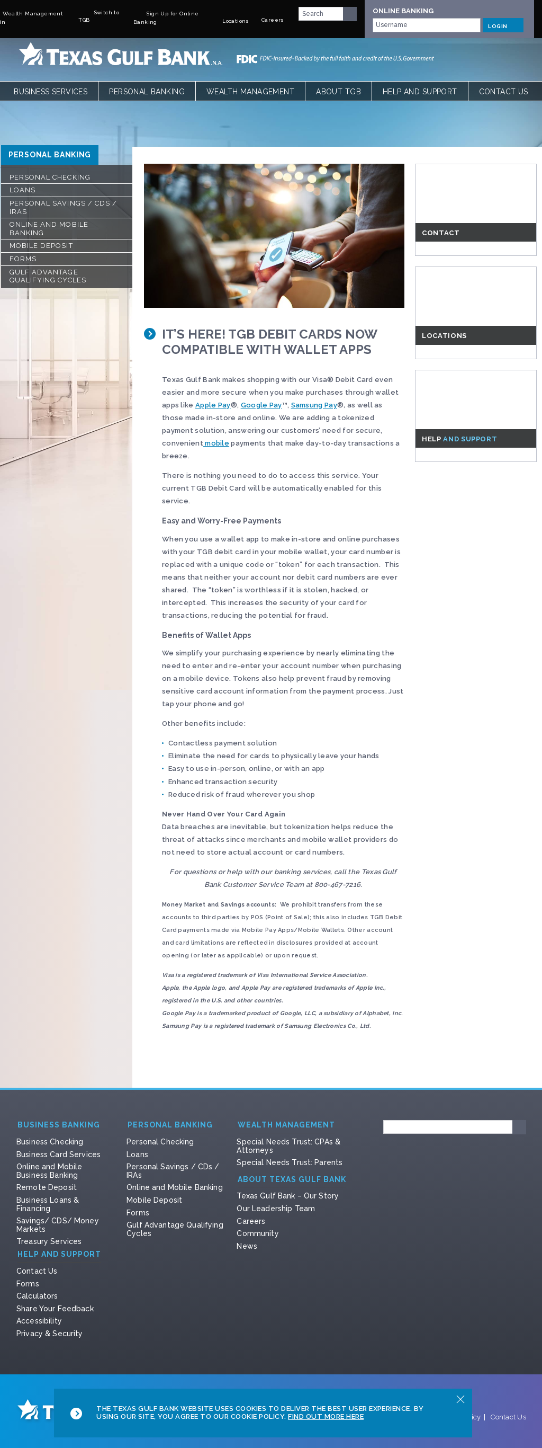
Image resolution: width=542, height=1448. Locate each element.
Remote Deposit (46, 1187)
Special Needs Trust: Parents (289, 1162)
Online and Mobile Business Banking (49, 1170)
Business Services (50, 91)
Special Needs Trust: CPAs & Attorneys (288, 1146)
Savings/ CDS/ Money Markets (57, 1224)
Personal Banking (147, 91)
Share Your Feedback (55, 1308)
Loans (22, 190)
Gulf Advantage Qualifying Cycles (48, 276)
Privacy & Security (49, 1333)
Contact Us (503, 91)
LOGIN (503, 25)
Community (257, 1233)
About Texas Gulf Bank (292, 1180)
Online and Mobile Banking (49, 228)
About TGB (338, 91)
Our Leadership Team (276, 1208)
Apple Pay (213, 405)
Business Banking (58, 1125)
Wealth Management (250, 91)
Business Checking (49, 1142)
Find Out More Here (326, 1416)
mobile (216, 443)
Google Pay (261, 405)
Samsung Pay (314, 405)
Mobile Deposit (41, 246)
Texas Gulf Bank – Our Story (288, 1196)
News (247, 1246)
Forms (23, 259)
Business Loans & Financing (47, 1204)
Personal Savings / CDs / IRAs (63, 207)
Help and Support (420, 91)
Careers (251, 1221)
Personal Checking (50, 177)
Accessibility (39, 1321)
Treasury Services (49, 1241)
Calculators (37, 1296)
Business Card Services (58, 1154)
